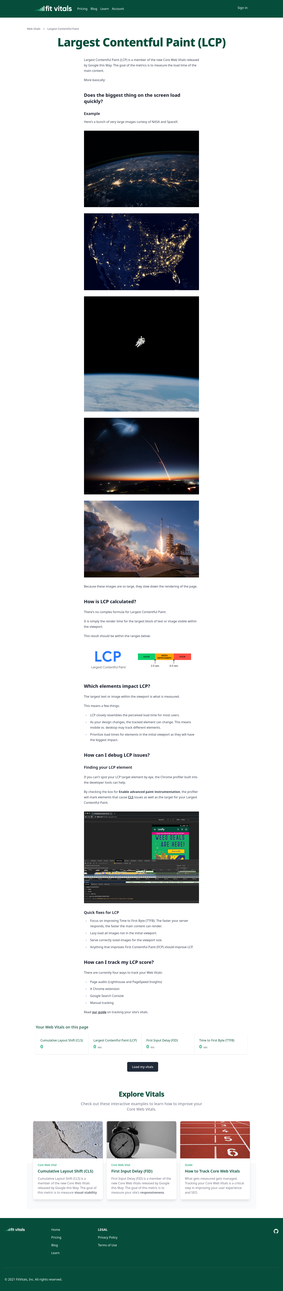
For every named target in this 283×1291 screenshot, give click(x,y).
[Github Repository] (276, 1231)
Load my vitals (142, 1067)
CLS (131, 797)
